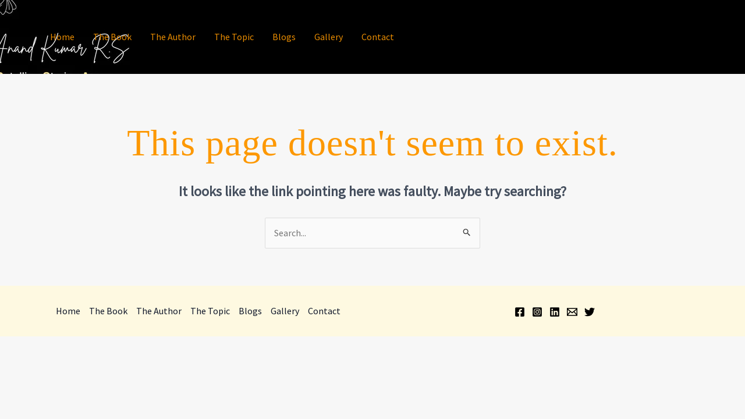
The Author (173, 36)
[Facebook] (652, 38)
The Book (112, 36)
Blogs (284, 36)
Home (62, 36)
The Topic (234, 36)
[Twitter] (722, 38)
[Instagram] (670, 38)
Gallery (328, 36)
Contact (377, 36)
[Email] (705, 38)
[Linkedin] (687, 38)
